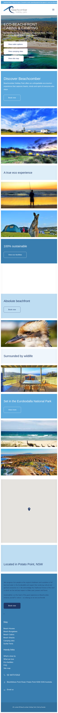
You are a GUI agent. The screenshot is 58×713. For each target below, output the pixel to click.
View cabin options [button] (15, 44)
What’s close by (10, 656)
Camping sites (8, 641)
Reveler (43, 707)
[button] (53, 9)
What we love (9, 659)
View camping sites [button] (15, 51)
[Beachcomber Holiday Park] (15, 9)
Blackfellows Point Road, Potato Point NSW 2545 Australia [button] (29, 682)
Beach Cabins (8, 635)
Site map (7, 668)
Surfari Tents (8, 644)
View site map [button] (13, 58)
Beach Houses (9, 628)
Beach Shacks (9, 638)
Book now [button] (12, 320)
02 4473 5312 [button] (13, 675)
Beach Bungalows (10, 631)
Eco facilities (8, 662)
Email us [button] (10, 690)
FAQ (5, 665)
